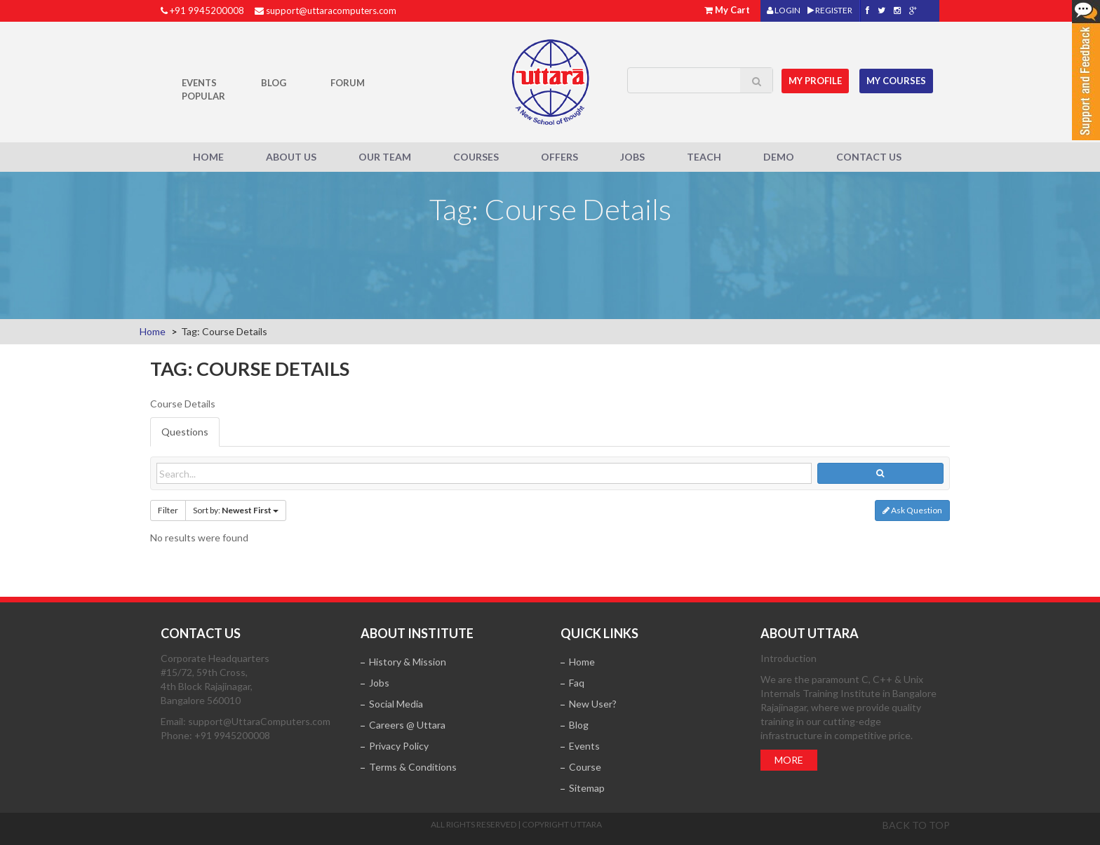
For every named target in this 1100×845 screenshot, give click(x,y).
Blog (273, 82)
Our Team (384, 157)
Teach (704, 157)
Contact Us (868, 157)
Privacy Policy (399, 746)
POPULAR (203, 96)
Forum (347, 82)
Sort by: (236, 510)
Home (208, 157)
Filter (168, 510)
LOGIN (783, 10)
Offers (559, 157)
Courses (476, 157)
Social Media (396, 704)
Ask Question (912, 510)
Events (199, 82)
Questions (184, 432)
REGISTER (829, 10)
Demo (778, 157)
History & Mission (407, 662)
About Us (291, 157)
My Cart (732, 9)
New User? (593, 704)
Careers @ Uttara (407, 725)
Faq (576, 683)
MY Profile (817, 79)
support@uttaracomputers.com (331, 10)
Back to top (916, 825)
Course (585, 767)
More (788, 760)
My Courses (898, 79)
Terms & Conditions (413, 767)
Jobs (632, 157)
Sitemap (587, 788)
